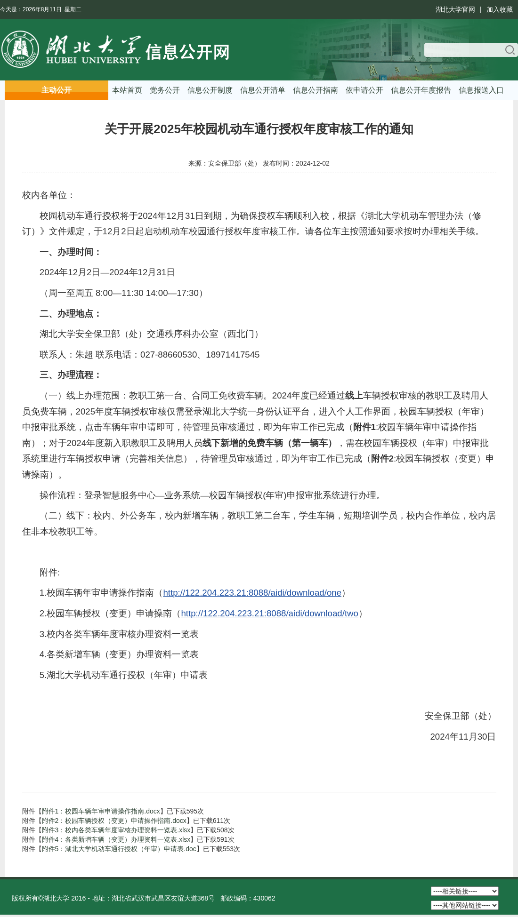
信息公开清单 (262, 90)
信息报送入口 (481, 90)
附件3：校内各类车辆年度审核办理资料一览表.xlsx (116, 830)
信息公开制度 (210, 90)
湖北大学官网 (455, 9)
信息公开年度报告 (421, 90)
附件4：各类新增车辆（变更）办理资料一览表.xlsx (116, 839)
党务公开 (165, 90)
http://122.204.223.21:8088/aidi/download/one (252, 593)
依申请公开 (364, 90)
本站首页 (127, 90)
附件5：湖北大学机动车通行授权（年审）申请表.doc (119, 849)
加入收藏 (499, 9)
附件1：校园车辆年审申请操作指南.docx (101, 811)
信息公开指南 (315, 90)
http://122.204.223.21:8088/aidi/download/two (269, 613)
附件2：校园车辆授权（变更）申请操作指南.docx (114, 820)
